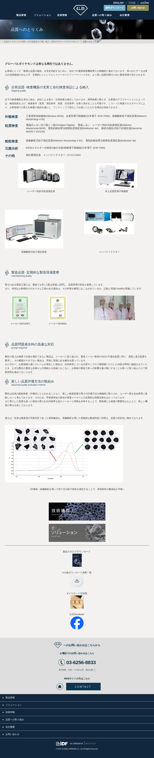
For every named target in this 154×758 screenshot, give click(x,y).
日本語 (132, 2)
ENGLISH (118, 2)
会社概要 (125, 15)
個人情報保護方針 (76, 743)
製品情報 (21, 15)
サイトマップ (91, 743)
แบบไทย (144, 2)
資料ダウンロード (114, 7)
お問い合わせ (138, 7)
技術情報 (62, 15)
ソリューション (42, 15)
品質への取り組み (102, 15)
